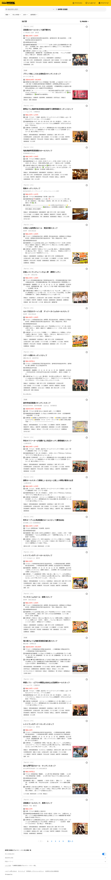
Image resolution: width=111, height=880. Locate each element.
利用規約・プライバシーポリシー (35, 871)
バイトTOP (8, 865)
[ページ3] (55, 841)
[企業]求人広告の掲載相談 (52, 871)
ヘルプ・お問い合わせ (11, 871)
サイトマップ (21, 871)
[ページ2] (51, 841)
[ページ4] (59, 841)
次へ (69, 841)
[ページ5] (63, 841)
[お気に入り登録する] (86, 26)
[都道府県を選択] (30, 9)
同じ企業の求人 (27, 394)
